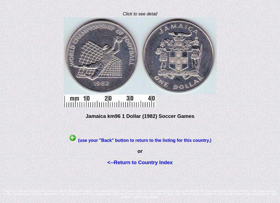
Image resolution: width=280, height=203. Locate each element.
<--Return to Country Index (140, 162)
